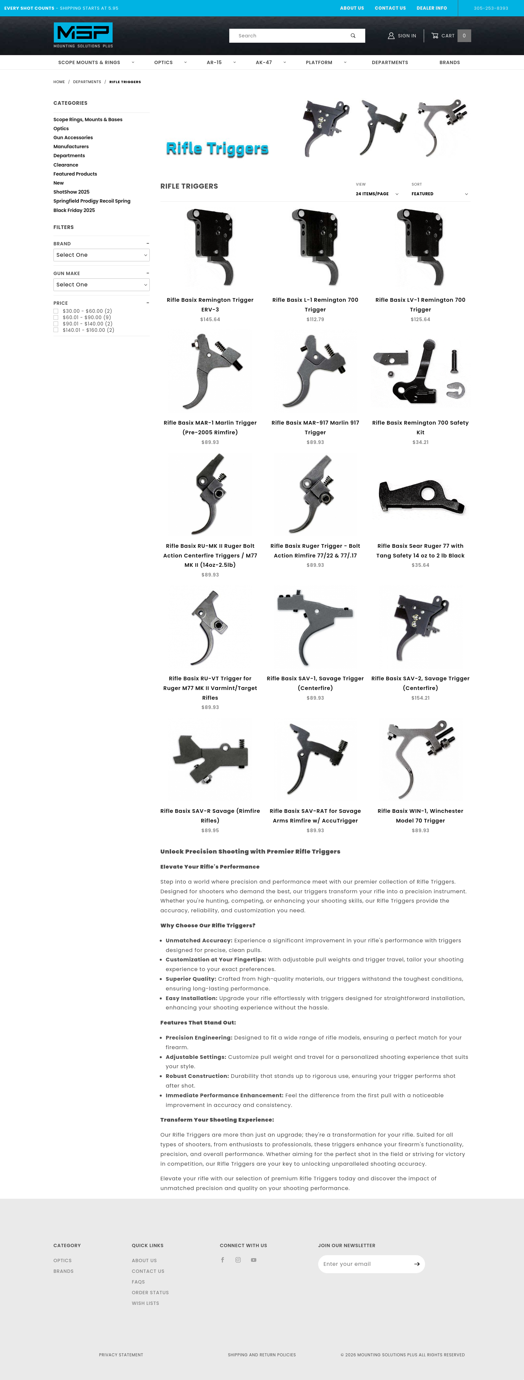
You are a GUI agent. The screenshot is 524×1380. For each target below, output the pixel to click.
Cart (451, 36)
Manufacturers (71, 147)
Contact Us (390, 8)
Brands (449, 62)
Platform (326, 62)
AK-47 (271, 62)
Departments (390, 62)
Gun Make (66, 273)
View (361, 184)
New (58, 183)
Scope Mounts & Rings (96, 62)
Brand (62, 244)
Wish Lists (145, 1303)
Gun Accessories (73, 138)
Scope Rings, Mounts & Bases (88, 120)
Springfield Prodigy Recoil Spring (92, 201)
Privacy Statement (121, 1355)
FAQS (138, 1282)
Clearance (65, 165)
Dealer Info (432, 8)
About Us (352, 8)
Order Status (150, 1292)
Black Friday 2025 (74, 211)
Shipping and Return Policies (262, 1355)
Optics (170, 62)
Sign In (402, 35)
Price (60, 303)
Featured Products (75, 174)
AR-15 (221, 62)
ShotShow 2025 (71, 192)
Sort (417, 184)
